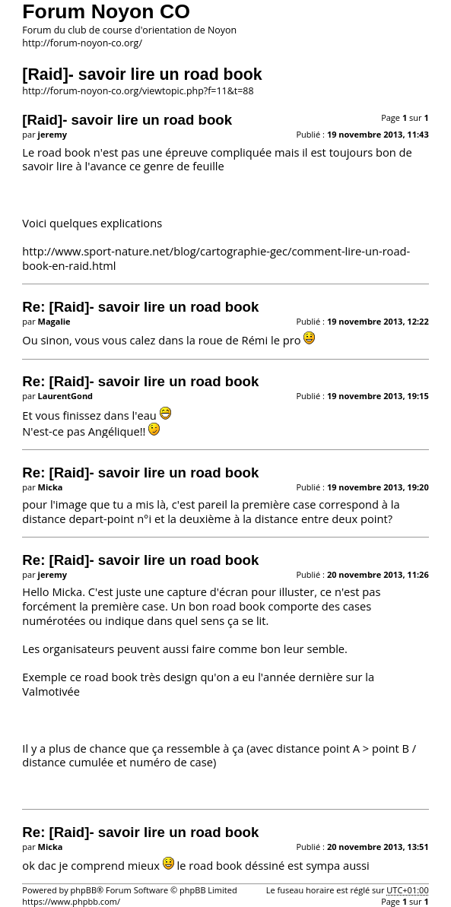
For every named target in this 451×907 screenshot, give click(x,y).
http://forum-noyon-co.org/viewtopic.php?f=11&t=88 (137, 90)
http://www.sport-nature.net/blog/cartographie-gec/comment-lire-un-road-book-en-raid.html (216, 258)
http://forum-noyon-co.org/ (82, 42)
